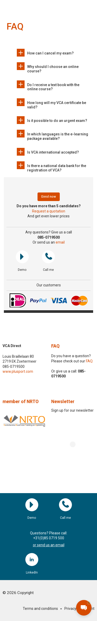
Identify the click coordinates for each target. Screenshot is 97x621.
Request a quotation (48, 211)
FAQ (55, 346)
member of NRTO (21, 401)
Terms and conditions (40, 608)
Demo (22, 256)
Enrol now (48, 196)
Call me (48, 256)
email (60, 242)
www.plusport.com (18, 371)
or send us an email (48, 545)
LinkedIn (31, 559)
